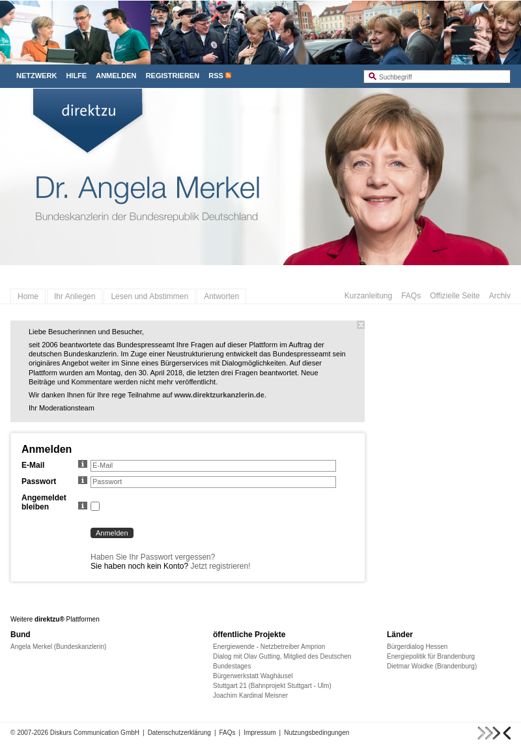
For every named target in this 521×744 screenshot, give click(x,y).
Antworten (221, 296)
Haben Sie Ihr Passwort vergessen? (153, 557)
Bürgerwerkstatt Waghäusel (252, 676)
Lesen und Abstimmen (149, 296)
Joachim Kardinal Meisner (250, 695)
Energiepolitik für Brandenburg (431, 656)
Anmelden (116, 75)
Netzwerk (36, 75)
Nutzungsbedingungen (316, 732)
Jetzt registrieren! (220, 566)
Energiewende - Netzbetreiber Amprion (269, 646)
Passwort (54, 481)
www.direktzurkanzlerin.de (219, 395)
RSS (215, 75)
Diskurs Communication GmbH (94, 732)
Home (28, 296)
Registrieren (173, 75)
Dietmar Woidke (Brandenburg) (432, 666)
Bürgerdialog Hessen (417, 646)
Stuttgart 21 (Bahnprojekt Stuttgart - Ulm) (272, 685)
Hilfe (76, 75)
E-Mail (54, 465)
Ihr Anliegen (74, 296)
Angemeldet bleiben (54, 502)
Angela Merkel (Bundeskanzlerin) (58, 646)
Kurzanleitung (368, 295)
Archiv (500, 295)
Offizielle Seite (454, 295)
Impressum (259, 732)
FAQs (411, 295)
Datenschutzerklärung (179, 732)
